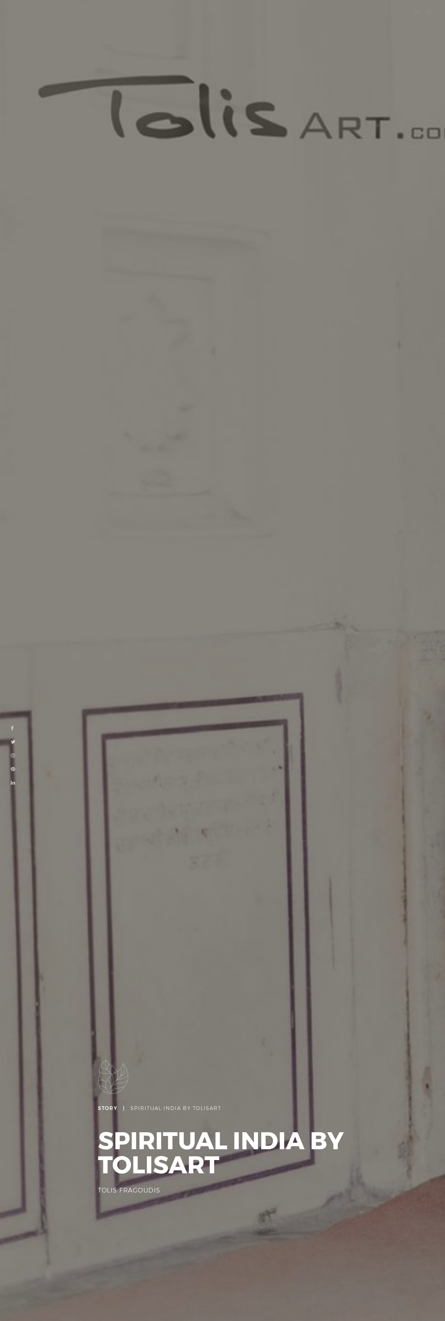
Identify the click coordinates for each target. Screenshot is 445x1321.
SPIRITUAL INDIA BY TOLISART (175, 1108)
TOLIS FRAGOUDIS (129, 1190)
